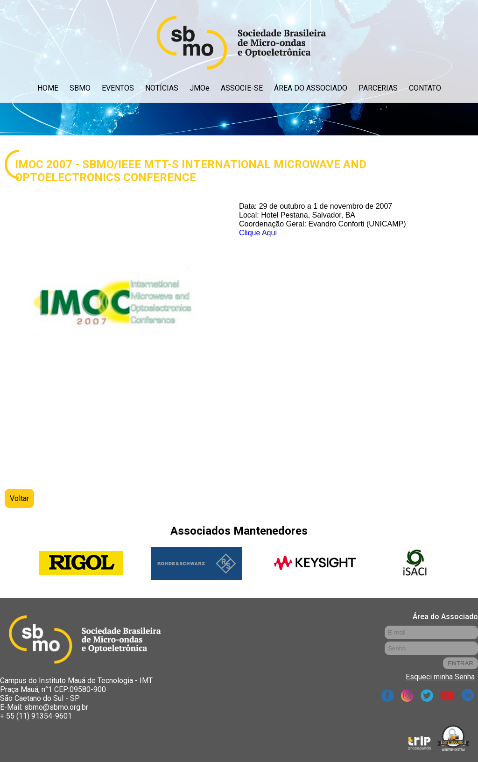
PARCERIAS (378, 88)
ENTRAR (460, 663)
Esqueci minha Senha (440, 676)
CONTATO (425, 88)
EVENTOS (118, 88)
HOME (47, 88)
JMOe (200, 88)
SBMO (80, 88)
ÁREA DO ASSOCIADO (310, 88)
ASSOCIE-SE (242, 88)
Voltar (19, 498)
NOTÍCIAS (161, 88)
